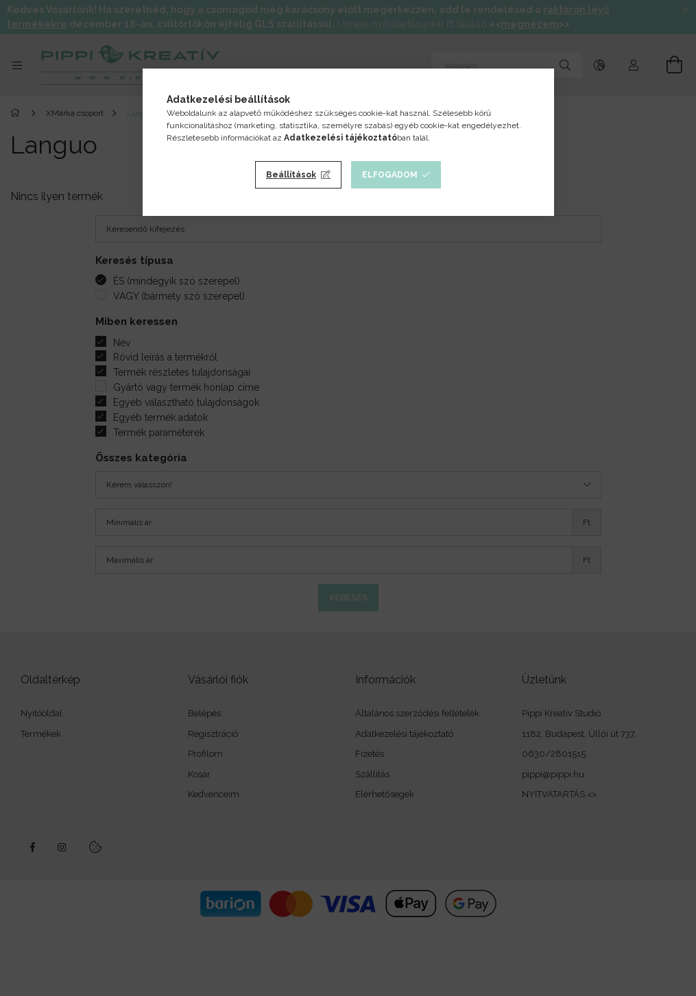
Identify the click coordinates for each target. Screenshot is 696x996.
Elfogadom (390, 175)
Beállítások (291, 175)
